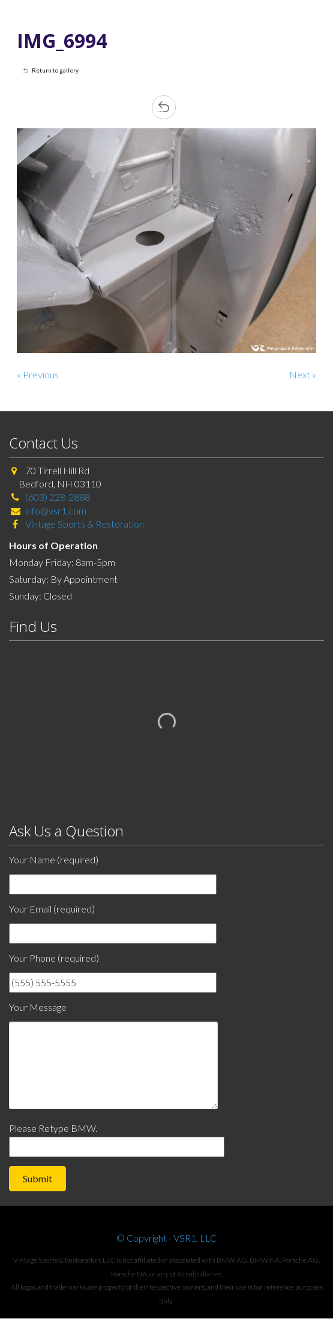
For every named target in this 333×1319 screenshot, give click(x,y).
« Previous (38, 374)
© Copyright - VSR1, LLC (166, 1237)
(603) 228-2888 (57, 496)
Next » (302, 374)
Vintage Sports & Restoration (83, 523)
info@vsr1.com (55, 510)
